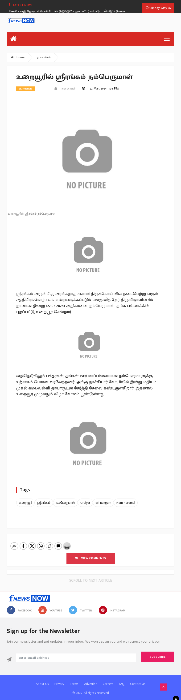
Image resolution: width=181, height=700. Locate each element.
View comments (90, 554)
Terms (74, 680)
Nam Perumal (125, 502)
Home (18, 57)
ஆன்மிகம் (43, 57)
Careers (108, 680)
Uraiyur (85, 502)
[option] (53, 11)
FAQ (121, 680)
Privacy (59, 680)
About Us (42, 680)
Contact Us (137, 680)
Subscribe (157, 652)
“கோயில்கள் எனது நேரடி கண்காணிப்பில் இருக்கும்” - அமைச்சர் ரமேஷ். (52, 11)
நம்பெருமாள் (65, 502)
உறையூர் (25, 502)
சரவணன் (65, 88)
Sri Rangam (103, 502)
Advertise (90, 680)
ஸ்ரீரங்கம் (43, 502)
